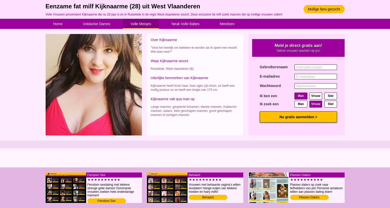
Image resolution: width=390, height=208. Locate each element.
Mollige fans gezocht (324, 9)
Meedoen (227, 24)
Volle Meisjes (141, 24)
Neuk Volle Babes (186, 24)
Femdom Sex (107, 201)
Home (58, 24)
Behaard (208, 197)
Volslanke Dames (96, 24)
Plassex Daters (309, 197)
